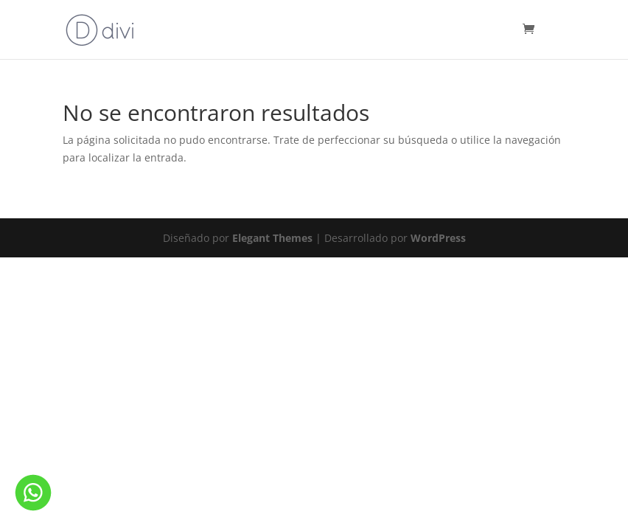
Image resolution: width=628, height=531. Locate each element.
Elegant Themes (272, 238)
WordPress (438, 238)
